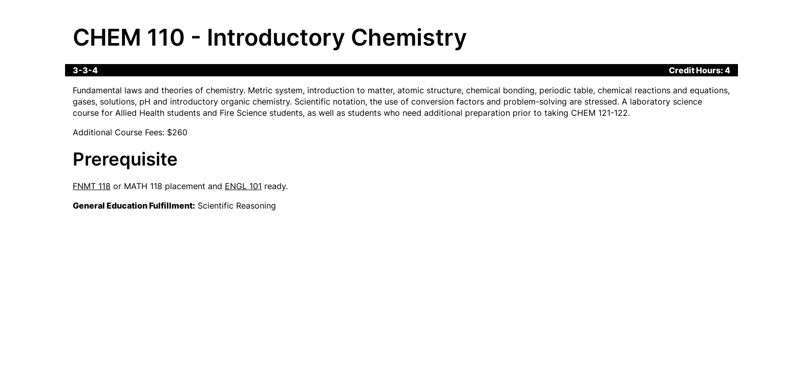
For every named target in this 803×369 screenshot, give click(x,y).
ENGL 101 (243, 186)
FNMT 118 (92, 186)
